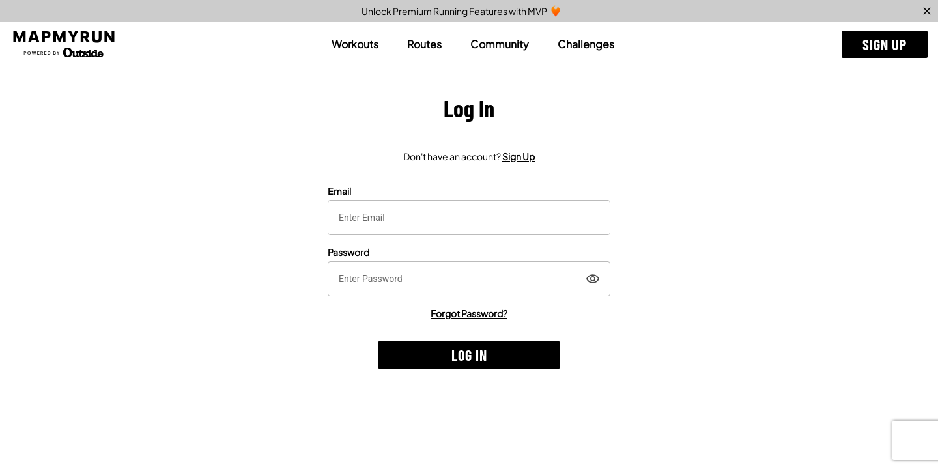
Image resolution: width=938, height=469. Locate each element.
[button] (885, 44)
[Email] (469, 217)
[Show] (593, 279)
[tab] (355, 44)
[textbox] (469, 217)
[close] (926, 11)
